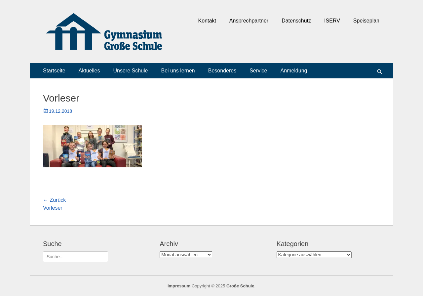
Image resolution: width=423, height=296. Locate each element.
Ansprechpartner (248, 20)
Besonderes (222, 70)
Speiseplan (366, 20)
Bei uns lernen (178, 70)
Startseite (54, 70)
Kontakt (207, 20)
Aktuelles (89, 70)
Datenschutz (296, 20)
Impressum (179, 285)
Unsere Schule (130, 70)
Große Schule (240, 285)
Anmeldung (294, 70)
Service (258, 70)
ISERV (332, 20)
